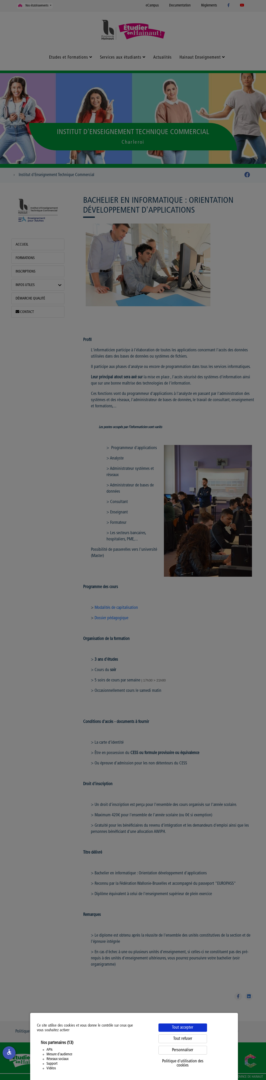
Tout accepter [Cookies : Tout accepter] (182, 1028)
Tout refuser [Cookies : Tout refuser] (182, 1039)
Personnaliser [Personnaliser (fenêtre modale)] (182, 1050)
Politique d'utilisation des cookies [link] (182, 1063)
